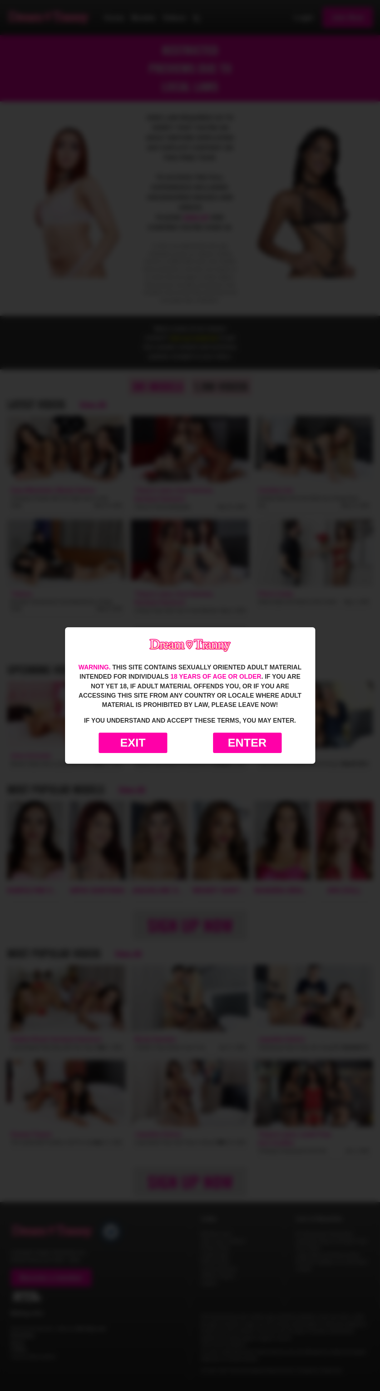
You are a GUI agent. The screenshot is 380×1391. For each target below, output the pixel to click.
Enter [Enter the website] (247, 742)
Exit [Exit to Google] (132, 742)
